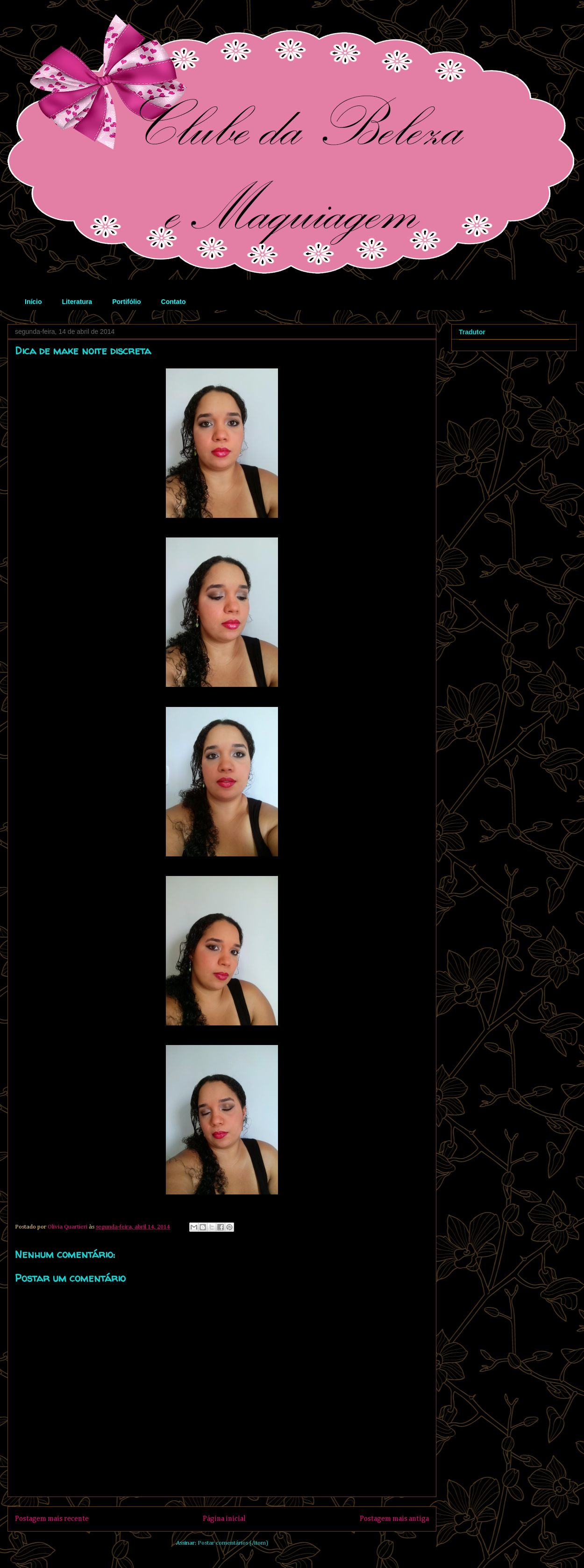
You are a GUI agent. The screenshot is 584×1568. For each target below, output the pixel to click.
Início (33, 301)
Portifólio (126, 301)
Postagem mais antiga (394, 1518)
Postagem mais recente (52, 1518)
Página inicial (224, 1518)
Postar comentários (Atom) (233, 1543)
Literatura (77, 301)
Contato (173, 301)
